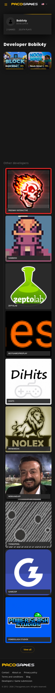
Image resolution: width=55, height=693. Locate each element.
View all (27, 649)
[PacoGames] (18, 665)
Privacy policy (30, 672)
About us (16, 672)
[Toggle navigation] (6, 4)
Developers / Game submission (17, 681)
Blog (28, 676)
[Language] (44, 4)
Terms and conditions (12, 676)
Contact (5, 672)
